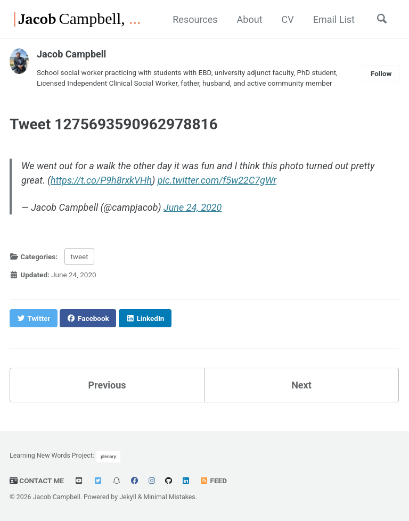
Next (301, 385)
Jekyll (127, 497)
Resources (195, 19)
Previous (107, 385)
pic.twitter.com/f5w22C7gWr (217, 180)
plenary (108, 456)
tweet (79, 256)
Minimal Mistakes (169, 497)
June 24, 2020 (192, 207)
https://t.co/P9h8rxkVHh (101, 180)
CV (288, 19)
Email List (334, 19)
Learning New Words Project (51, 456)
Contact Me (37, 480)
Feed (213, 480)
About (250, 19)
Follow (381, 73)
